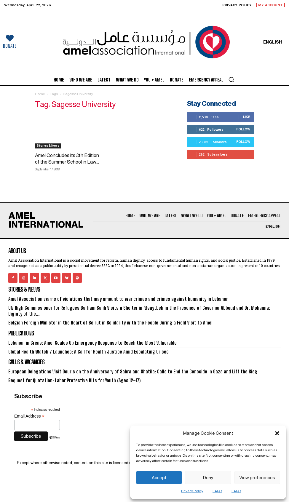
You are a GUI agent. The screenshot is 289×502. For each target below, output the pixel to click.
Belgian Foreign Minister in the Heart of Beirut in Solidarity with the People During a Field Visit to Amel (104, 322)
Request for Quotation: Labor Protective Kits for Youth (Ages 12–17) (71, 378)
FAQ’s (217, 491)
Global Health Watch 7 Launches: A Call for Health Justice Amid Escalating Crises (84, 350)
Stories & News (48, 145)
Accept (159, 477)
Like (246, 117)
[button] (277, 433)
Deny (208, 477)
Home (40, 94)
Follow (243, 129)
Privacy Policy (192, 491)
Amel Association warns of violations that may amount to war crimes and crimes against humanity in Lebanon (113, 299)
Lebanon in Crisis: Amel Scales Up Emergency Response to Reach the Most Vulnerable (87, 341)
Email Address (29, 414)
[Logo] (144, 42)
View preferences (257, 477)
